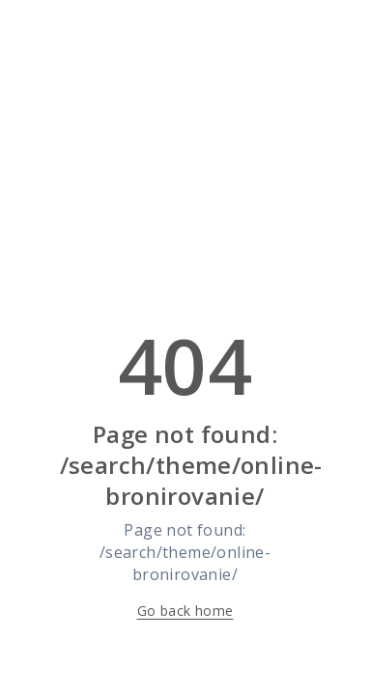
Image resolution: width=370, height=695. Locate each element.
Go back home (185, 610)
